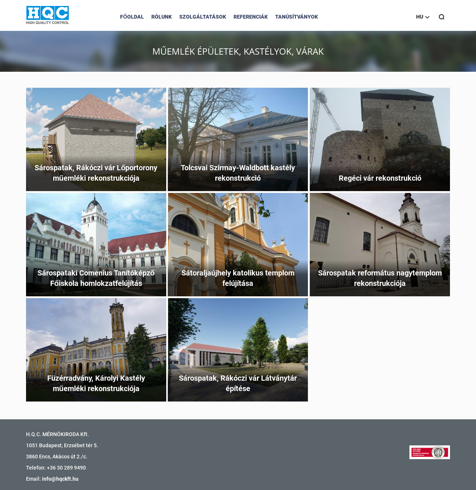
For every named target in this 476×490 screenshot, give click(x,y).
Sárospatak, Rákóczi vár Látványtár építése (238, 383)
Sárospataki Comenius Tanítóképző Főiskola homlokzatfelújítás (96, 278)
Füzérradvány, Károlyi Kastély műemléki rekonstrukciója (96, 383)
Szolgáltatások (202, 17)
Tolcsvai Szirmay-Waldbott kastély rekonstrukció (238, 173)
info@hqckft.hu (60, 479)
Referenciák (251, 17)
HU (423, 17)
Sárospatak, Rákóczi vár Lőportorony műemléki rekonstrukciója (96, 173)
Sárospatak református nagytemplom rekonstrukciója (380, 278)
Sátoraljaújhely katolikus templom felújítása (238, 278)
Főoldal (132, 17)
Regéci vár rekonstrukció (380, 178)
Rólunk (161, 17)
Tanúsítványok (296, 17)
